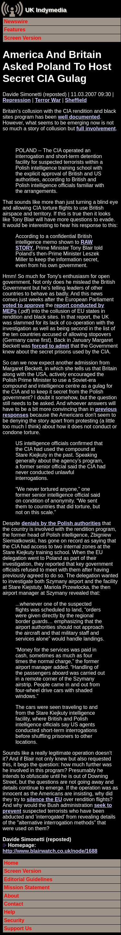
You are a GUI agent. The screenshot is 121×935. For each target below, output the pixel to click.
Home (11, 863)
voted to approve (23, 305)
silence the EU (44, 799)
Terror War (48, 100)
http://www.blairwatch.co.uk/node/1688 (50, 851)
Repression (17, 100)
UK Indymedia (45, 9)
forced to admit (50, 346)
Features (14, 29)
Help (9, 912)
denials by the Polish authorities (61, 523)
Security (14, 920)
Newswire (16, 21)
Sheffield (76, 100)
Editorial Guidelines (28, 879)
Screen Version (22, 38)
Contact (13, 904)
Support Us (18, 928)
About (11, 896)
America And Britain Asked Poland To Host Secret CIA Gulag (57, 66)
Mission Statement (26, 887)
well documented (79, 117)
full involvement (96, 128)
